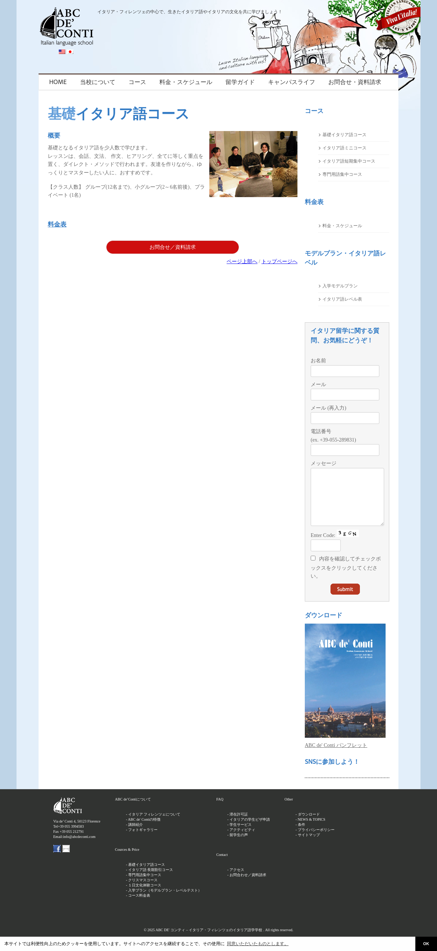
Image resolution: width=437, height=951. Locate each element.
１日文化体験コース (144, 896)
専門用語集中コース (342, 174)
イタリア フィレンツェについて (154, 825)
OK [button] (426, 943)
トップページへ (279, 261)
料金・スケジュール (185, 82)
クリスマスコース (143, 891)
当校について (97, 82)
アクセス (237, 881)
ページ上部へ (242, 261)
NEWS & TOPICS (311, 830)
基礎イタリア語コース (344, 134)
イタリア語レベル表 (342, 299)
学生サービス (241, 836)
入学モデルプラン (340, 285)
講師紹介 (135, 836)
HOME (58, 82)
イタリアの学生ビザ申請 (250, 830)
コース (137, 82)
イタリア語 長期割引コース (150, 881)
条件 (301, 836)
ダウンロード (309, 825)
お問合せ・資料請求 (354, 82)
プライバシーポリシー (316, 841)
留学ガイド (240, 82)
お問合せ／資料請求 (172, 247)
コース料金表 (139, 906)
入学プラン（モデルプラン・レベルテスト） (165, 901)
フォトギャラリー (143, 841)
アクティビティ (242, 841)
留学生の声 (239, 846)
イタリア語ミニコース (344, 147)
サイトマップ (309, 846)
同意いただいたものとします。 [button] (258, 943)
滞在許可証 (239, 825)
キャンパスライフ (291, 82)
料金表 (57, 224)
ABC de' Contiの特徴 (144, 830)
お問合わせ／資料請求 (248, 886)
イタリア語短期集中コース (348, 161)
